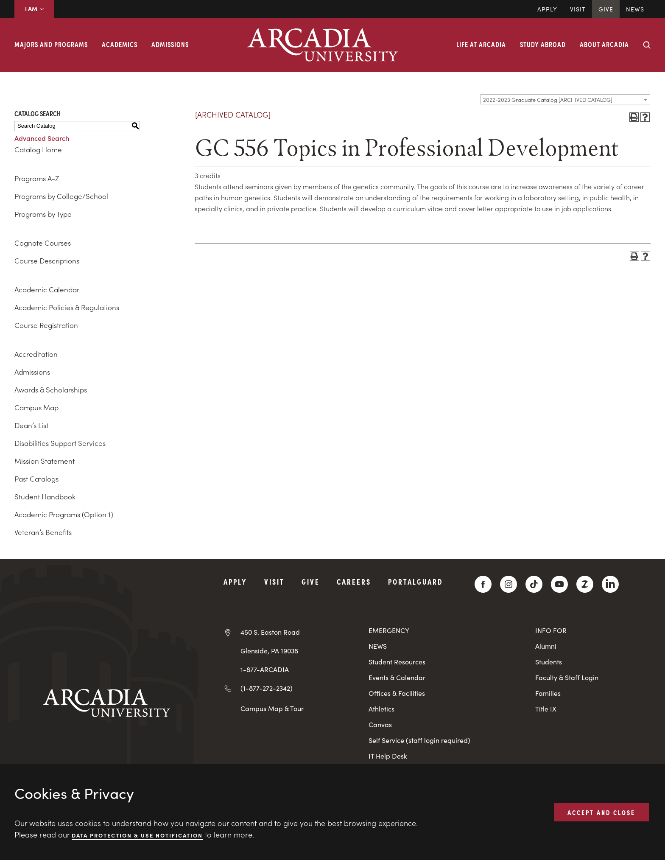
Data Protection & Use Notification (137, 835)
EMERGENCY (389, 630)
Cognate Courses (42, 242)
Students (548, 661)
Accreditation (36, 354)
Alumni (545, 646)
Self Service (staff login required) (419, 740)
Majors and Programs (51, 44)
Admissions (170, 44)
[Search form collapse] (647, 45)
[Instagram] (508, 584)
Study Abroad (543, 44)
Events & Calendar (397, 677)
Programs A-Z (36, 178)
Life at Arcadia (481, 44)
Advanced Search (41, 138)
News (635, 9)
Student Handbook (44, 496)
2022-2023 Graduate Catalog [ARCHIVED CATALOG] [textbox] (547, 99)
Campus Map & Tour (272, 708)
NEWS (378, 646)
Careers (354, 581)
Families (548, 693)
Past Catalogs (36, 478)
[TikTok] (533, 584)
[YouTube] (559, 584)
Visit (578, 9)
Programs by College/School (61, 196)
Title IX (545, 708)
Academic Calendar (46, 289)
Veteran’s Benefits (43, 532)
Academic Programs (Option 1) (63, 514)
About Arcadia (604, 44)
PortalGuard (415, 581)
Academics (119, 44)
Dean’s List (31, 425)
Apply (547, 9)
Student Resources (397, 661)
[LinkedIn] (610, 584)
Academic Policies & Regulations (66, 307)
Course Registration (46, 325)
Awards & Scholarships (50, 389)
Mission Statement (44, 460)
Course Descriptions (46, 260)
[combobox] (565, 99)
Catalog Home (38, 149)
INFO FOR (551, 630)
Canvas (380, 724)
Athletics (381, 708)
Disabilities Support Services (60, 443)
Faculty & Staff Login (566, 677)
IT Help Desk (388, 755)
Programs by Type (43, 214)
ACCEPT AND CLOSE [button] (601, 811)
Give (605, 9)
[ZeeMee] (584, 584)
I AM (34, 8)
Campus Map (36, 407)
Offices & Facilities (397, 693)
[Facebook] (483, 584)
